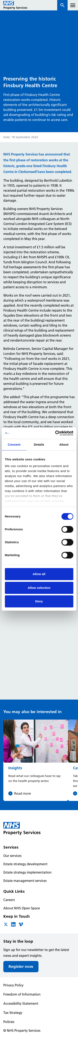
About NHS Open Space (21, 908)
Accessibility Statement (20, 1003)
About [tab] (63, 444)
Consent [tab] (14, 444)
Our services (12, 856)
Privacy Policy (13, 985)
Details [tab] (39, 444)
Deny (39, 601)
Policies (8, 1022)
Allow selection (39, 587)
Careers (9, 900)
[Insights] (35, 760)
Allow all (39, 574)
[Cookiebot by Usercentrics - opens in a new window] (55, 433)
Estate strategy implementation (27, 872)
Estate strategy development (25, 864)
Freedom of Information (22, 994)
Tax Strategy (12, 1013)
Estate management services (25, 881)
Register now (21, 966)
